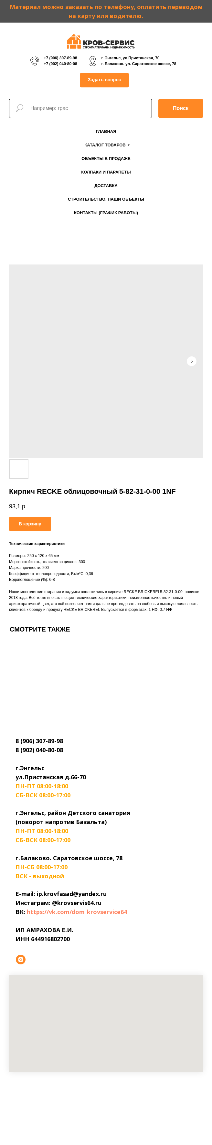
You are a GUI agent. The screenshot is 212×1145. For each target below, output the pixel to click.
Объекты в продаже (105, 158)
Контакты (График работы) (106, 212)
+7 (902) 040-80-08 (60, 64)
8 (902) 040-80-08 (39, 750)
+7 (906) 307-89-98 (60, 58)
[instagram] (21, 959)
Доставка (106, 185)
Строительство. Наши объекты (106, 199)
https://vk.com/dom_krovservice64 (77, 912)
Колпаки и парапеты (106, 172)
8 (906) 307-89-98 (39, 741)
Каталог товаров (104, 145)
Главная (106, 131)
